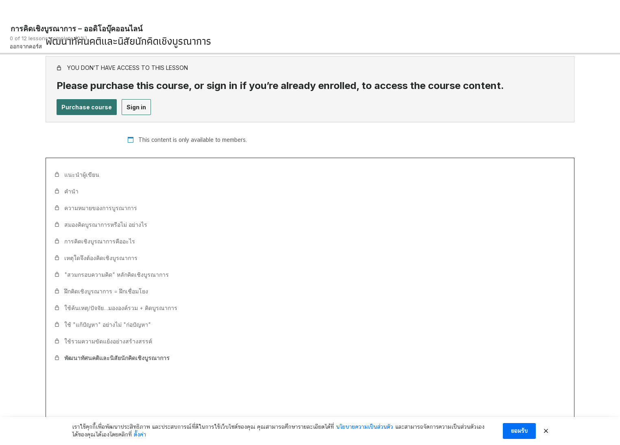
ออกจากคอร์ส (26, 46)
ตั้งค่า (140, 434)
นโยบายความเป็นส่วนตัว (364, 426)
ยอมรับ (519, 431)
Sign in (136, 107)
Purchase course (86, 107)
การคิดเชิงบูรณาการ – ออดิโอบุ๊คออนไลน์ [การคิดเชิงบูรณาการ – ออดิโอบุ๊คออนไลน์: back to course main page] (76, 28)
